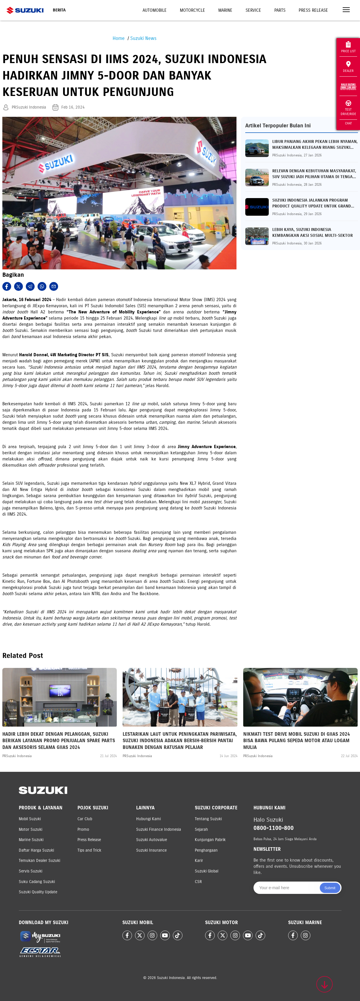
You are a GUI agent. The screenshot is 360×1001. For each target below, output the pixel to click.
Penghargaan (206, 850)
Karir (199, 860)
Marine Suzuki (31, 839)
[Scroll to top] (324, 984)
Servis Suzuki (30, 871)
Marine (225, 10)
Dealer (348, 67)
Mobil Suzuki (30, 818)
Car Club (84, 818)
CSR (198, 881)
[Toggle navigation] (346, 10)
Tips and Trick (89, 850)
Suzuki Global (206, 871)
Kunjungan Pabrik (210, 839)
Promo (83, 829)
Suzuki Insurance (151, 850)
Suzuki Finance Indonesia (158, 829)
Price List (348, 47)
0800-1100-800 (273, 828)
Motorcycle (192, 10)
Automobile (155, 10)
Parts (279, 10)
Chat (348, 123)
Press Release (313, 10)
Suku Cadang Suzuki (37, 881)
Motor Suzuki (30, 829)
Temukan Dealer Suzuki (39, 860)
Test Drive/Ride (348, 108)
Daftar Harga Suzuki (36, 850)
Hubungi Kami (148, 818)
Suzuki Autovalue (151, 839)
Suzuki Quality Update (38, 891)
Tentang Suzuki (208, 818)
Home (119, 38)
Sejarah (201, 829)
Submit (329, 888)
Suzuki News (143, 38)
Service (253, 10)
